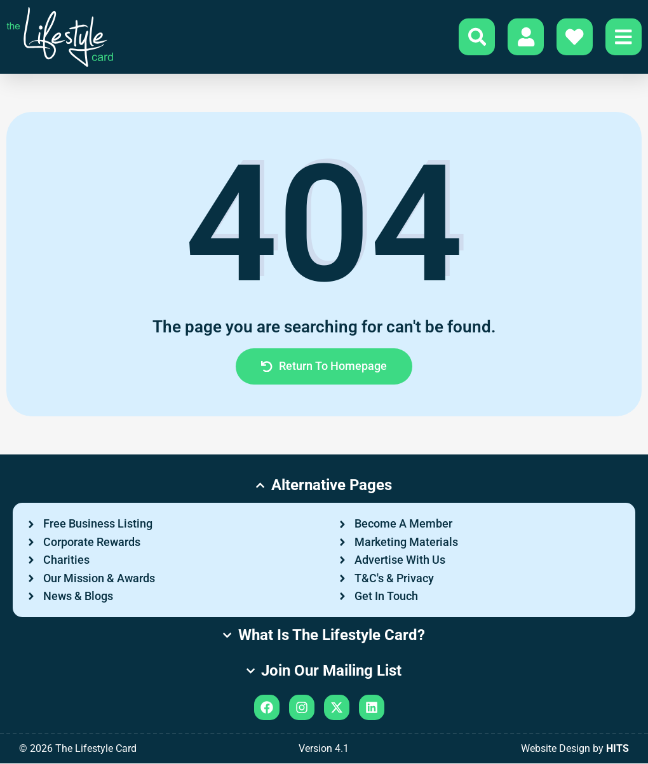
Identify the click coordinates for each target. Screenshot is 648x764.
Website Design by (575, 749)
